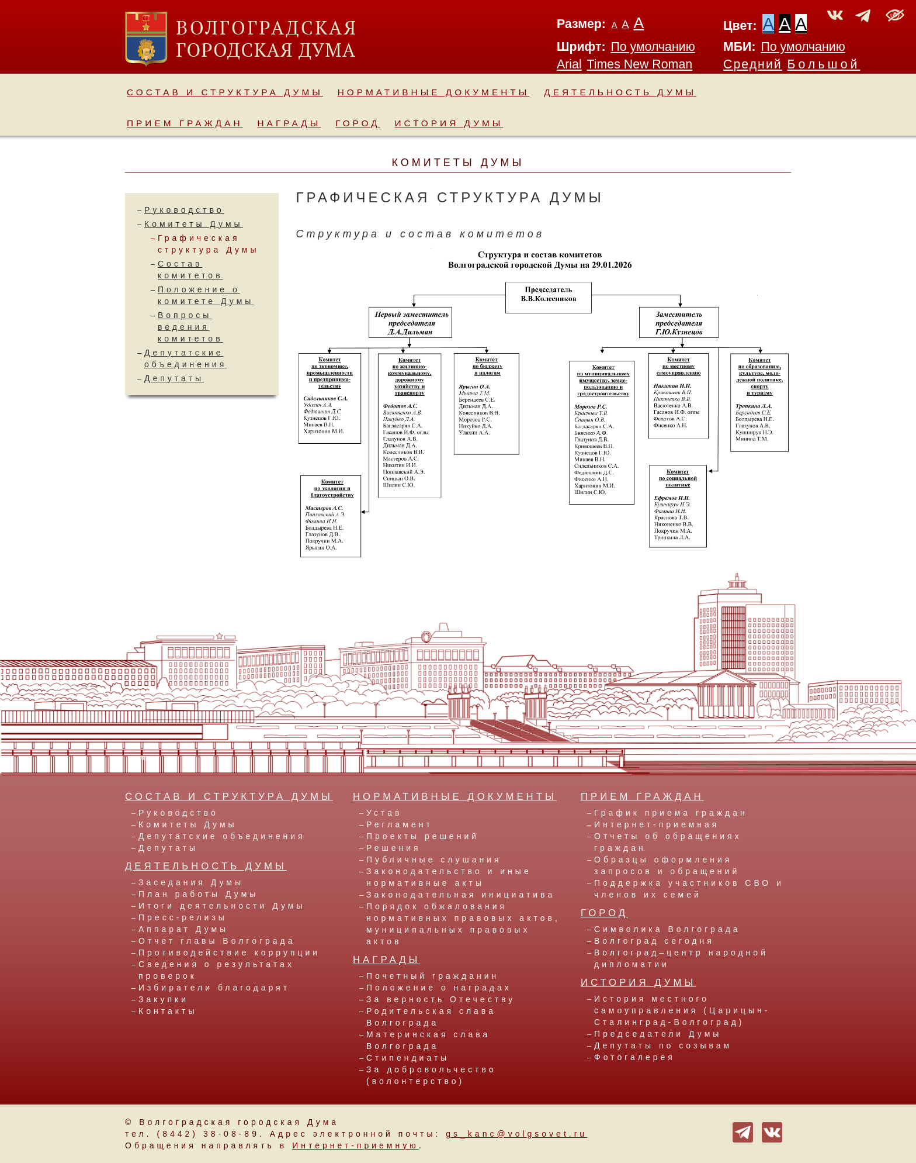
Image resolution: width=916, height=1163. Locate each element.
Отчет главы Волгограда (217, 940)
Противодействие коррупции (229, 952)
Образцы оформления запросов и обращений (667, 865)
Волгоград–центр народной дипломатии (681, 958)
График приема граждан (671, 812)
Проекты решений (422, 836)
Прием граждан (185, 123)
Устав (384, 812)
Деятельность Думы (620, 92)
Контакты (167, 1011)
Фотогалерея (634, 1057)
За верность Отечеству (440, 999)
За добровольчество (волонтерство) (431, 1075)
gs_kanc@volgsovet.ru (516, 1133)
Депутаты (174, 378)
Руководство (184, 210)
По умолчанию (652, 47)
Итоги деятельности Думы (221, 905)
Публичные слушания (434, 859)
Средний (752, 64)
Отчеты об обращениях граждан (668, 842)
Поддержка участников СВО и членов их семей (689, 888)
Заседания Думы (191, 882)
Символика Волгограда (667, 929)
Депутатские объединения (222, 836)
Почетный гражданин (432, 976)
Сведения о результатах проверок (216, 970)
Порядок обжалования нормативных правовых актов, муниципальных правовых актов (463, 924)
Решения (393, 848)
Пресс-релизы (182, 917)
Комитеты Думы (193, 224)
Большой (824, 64)
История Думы (449, 123)
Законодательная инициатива (460, 894)
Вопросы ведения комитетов (190, 326)
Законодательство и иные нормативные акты (449, 877)
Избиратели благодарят (214, 987)
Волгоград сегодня (654, 940)
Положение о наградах (439, 987)
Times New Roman (640, 64)
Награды (289, 123)
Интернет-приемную (355, 1145)
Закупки (163, 999)
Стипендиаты (407, 1057)
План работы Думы (198, 894)
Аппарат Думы (183, 929)
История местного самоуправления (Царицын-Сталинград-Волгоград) (682, 1010)
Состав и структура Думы (225, 92)
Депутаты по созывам (663, 1045)
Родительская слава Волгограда (431, 1016)
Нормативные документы (434, 92)
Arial (569, 64)
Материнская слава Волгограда (428, 1040)
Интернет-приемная (656, 824)
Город (357, 123)
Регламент (399, 824)
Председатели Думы (657, 1033)
